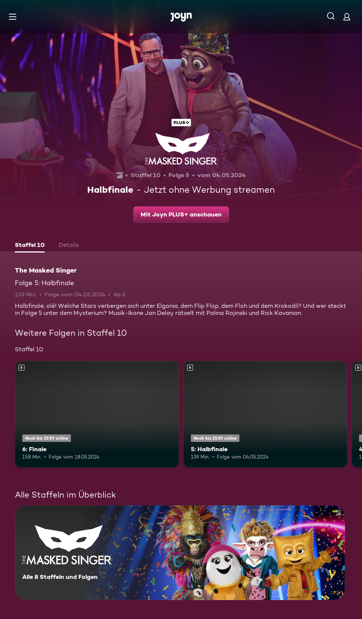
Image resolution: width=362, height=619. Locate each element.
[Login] (347, 16)
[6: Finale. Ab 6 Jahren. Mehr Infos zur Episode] (97, 414)
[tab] (29, 246)
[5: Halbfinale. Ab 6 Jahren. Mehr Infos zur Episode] (265, 414)
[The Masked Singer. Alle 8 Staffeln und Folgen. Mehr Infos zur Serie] (180, 552)
